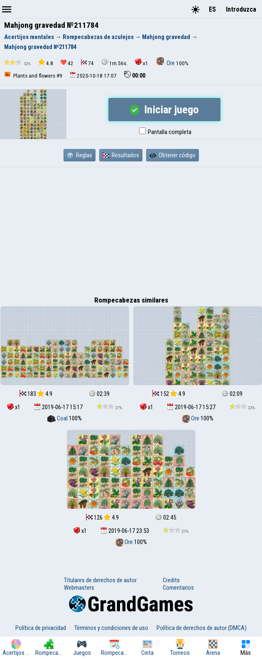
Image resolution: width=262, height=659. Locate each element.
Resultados (121, 155)
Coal (58, 418)
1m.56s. (114, 62)
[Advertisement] (131, 229)
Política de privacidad (40, 628)
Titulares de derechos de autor (100, 580)
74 (87, 62)
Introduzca (241, 9)
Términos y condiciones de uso (111, 628)
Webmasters (79, 587)
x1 (141, 62)
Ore (166, 63)
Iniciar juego (164, 109)
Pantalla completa (165, 132)
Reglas (79, 155)
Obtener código (172, 155)
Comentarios (178, 587)
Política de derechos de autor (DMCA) (202, 628)
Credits (171, 580)
